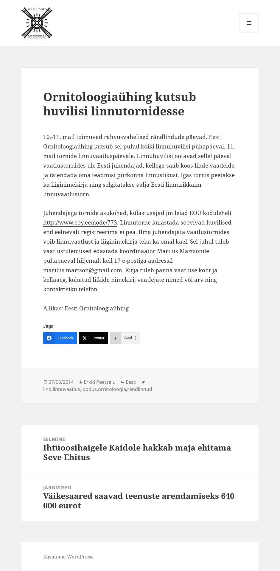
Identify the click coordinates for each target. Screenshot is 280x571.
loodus (89, 389)
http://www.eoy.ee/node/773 (80, 222)
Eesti (131, 382)
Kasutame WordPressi (68, 556)
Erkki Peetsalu (100, 382)
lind (47, 389)
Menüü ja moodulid (249, 32)
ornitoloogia (112, 389)
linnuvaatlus (66, 389)
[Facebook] (60, 338)
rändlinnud (139, 389)
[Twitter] (93, 338)
